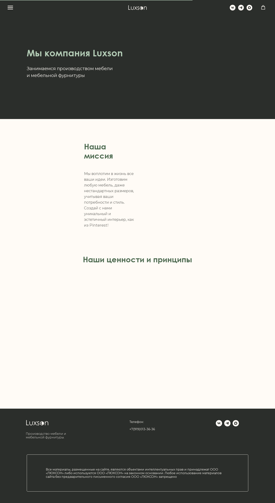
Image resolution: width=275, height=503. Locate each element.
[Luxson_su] (241, 9)
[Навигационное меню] (10, 8)
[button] (263, 7)
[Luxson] (232, 9)
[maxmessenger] (249, 9)
